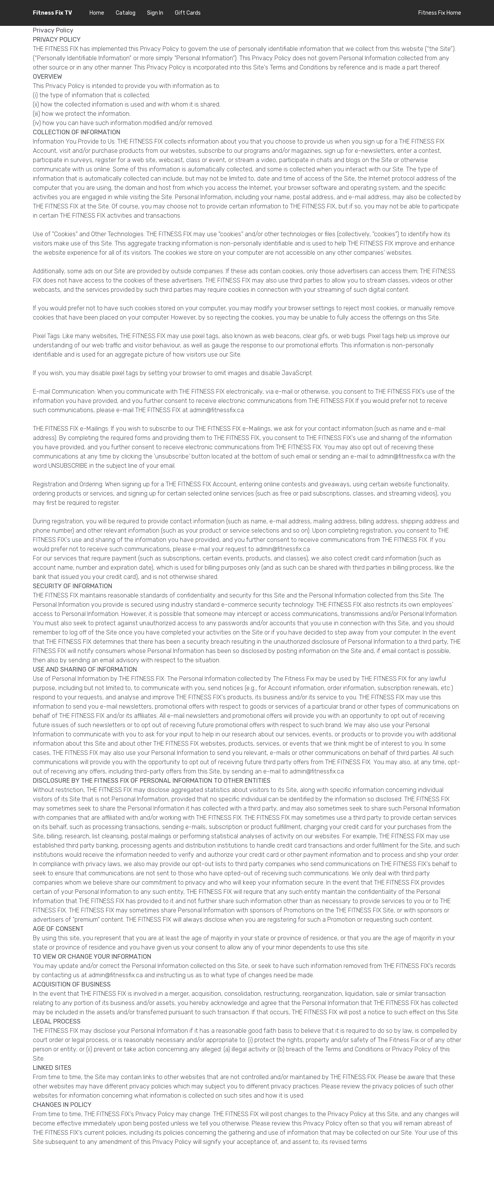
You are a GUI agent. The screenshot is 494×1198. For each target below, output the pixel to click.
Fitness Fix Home (439, 13)
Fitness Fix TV (52, 13)
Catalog (125, 13)
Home (97, 13)
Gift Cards (188, 13)
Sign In (155, 13)
